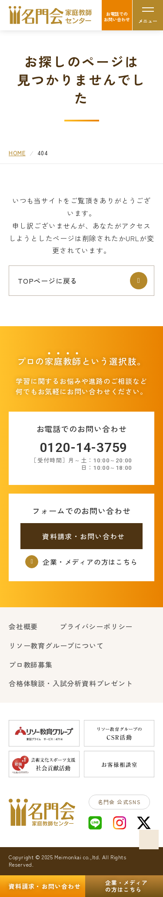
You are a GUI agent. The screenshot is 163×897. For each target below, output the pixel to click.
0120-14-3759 (84, 447)
